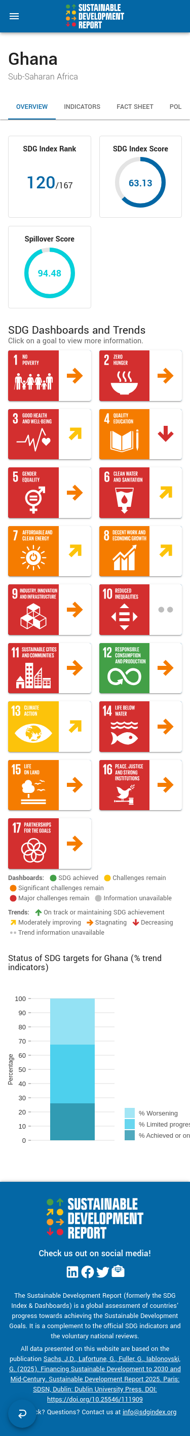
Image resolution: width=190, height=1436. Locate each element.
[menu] (14, 16)
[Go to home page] (95, 16)
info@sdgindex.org (150, 1412)
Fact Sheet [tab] (135, 107)
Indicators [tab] (82, 107)
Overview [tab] (32, 107)
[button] (49, 375)
